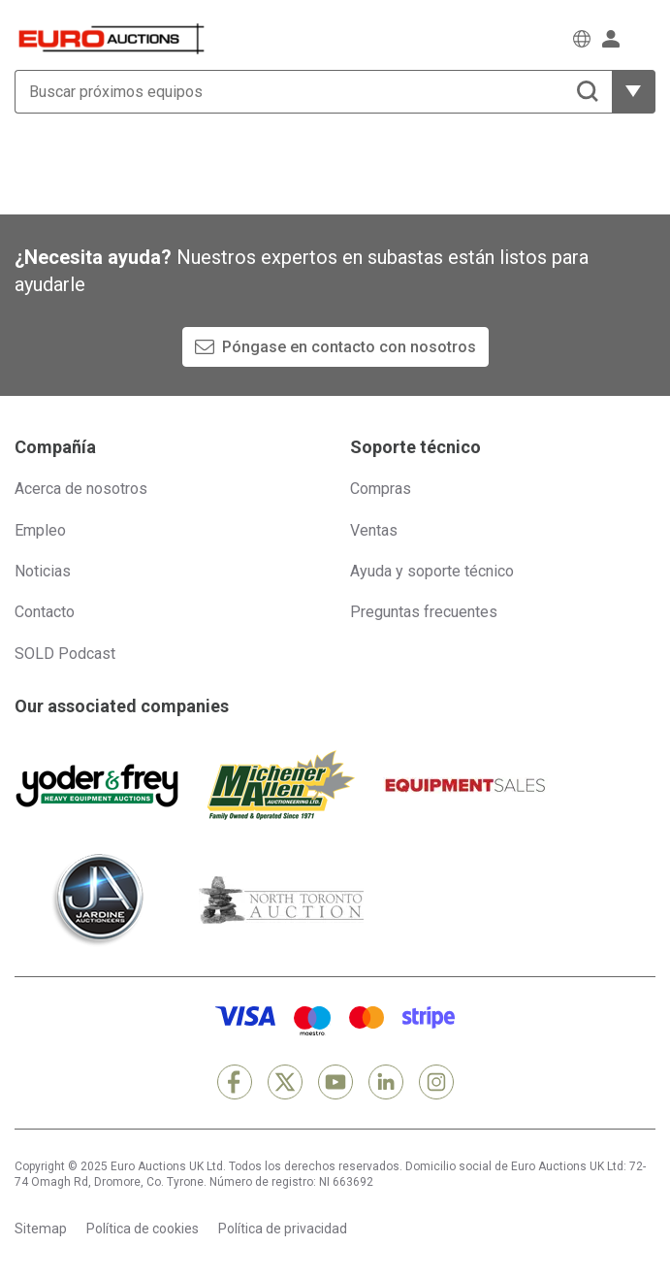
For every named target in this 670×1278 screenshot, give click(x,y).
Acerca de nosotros (81, 488)
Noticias (43, 571)
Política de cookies (142, 1228)
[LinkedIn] (385, 1082)
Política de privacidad (282, 1228)
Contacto (45, 612)
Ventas (374, 530)
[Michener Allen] (281, 785)
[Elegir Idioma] (581, 39)
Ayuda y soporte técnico (432, 571)
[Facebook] (234, 1082)
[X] (285, 1082)
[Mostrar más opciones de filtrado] (633, 92)
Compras (380, 488)
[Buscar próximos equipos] (313, 92)
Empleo (40, 530)
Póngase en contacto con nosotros (349, 347)
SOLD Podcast (65, 653)
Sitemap (41, 1228)
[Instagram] (436, 1082)
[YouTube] (335, 1082)
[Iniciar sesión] (611, 39)
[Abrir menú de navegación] (643, 38)
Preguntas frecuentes (423, 612)
